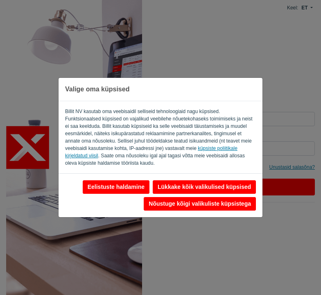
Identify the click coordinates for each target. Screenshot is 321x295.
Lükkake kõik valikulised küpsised (204, 187)
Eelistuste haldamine (116, 187)
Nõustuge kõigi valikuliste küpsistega (200, 203)
